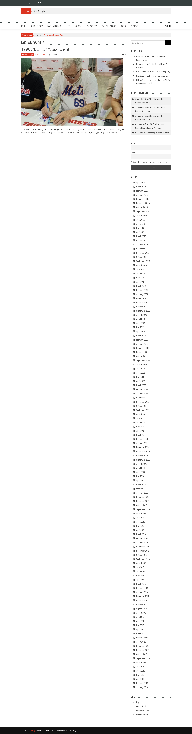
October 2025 (142, 207)
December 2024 (142, 248)
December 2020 (143, 447)
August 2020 (141, 464)
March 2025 (141, 236)
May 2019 (140, 526)
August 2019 (141, 513)
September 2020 (143, 459)
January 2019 (142, 542)
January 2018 (142, 592)
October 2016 (141, 654)
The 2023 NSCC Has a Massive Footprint (45, 49)
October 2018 (141, 555)
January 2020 (142, 492)
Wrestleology (109, 26)
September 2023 (143, 310)
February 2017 (142, 637)
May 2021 (140, 426)
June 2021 (140, 422)
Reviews (134, 26)
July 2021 (140, 418)
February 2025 (142, 240)
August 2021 (141, 414)
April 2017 (140, 629)
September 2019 (143, 509)
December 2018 (142, 546)
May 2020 (140, 476)
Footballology (74, 26)
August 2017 (141, 612)
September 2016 (143, 658)
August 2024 (141, 265)
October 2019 (141, 505)
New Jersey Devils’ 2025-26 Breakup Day (153, 71)
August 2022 (141, 364)
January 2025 (142, 244)
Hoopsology (91, 26)
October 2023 (142, 306)
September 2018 (143, 559)
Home (23, 26)
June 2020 (140, 472)
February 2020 (142, 488)
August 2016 (141, 662)
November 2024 (142, 252)
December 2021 (142, 397)
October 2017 (141, 604)
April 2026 (140, 182)
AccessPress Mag (69, 730)
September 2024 (143, 261)
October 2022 (142, 356)
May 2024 (140, 277)
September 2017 (143, 608)
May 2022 (140, 377)
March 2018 (141, 584)
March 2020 (141, 484)
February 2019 (142, 538)
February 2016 (142, 683)
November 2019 (142, 501)
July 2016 (140, 666)
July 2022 (140, 368)
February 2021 (142, 439)
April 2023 (140, 331)
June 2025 (140, 224)
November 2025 (143, 203)
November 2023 (143, 302)
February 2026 (142, 190)
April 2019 (140, 530)
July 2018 (140, 567)
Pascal (138, 132)
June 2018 (140, 571)
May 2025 (140, 228)
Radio (123, 26)
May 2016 (140, 675)
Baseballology (54, 26)
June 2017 (140, 621)
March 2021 (141, 435)
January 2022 (142, 393)
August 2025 (141, 215)
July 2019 (140, 517)
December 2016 (142, 646)
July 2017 (140, 617)
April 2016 (140, 679)
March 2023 (141, 335)
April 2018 (140, 579)
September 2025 (143, 211)
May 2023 (140, 327)
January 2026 (142, 195)
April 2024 (140, 281)
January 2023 (142, 344)
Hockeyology (36, 26)
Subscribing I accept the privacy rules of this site (149, 162)
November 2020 (143, 451)
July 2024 (140, 269)
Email (133, 152)
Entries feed (141, 706)
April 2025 (140, 232)
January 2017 (142, 641)
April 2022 (140, 381)
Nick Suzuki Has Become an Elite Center (152, 75)
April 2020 (140, 480)
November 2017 (142, 600)
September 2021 (143, 410)
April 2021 (140, 430)
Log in (138, 702)
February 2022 (142, 389)
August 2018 (141, 563)
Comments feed (142, 710)
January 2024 (142, 294)
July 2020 (140, 468)
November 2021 (142, 401)
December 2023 (142, 298)
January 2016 (142, 687)
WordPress (50, 730)
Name (133, 143)
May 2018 (140, 575)
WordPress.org (142, 714)
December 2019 (142, 497)
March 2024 (141, 286)
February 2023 (142, 339)
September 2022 (143, 360)
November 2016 (142, 650)
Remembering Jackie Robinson (156, 132)
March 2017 (141, 633)
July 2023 (140, 319)
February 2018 (142, 588)
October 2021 (141, 406)
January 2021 (142, 443)
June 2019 (140, 521)
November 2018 (142, 550)
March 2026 (141, 186)
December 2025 (142, 199)
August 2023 (141, 315)
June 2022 (140, 372)
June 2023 (140, 323)
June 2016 (140, 670)
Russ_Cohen (41, 54)
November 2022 (143, 352)
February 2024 (142, 290)
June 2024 (140, 273)
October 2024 (141, 257)
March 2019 (141, 534)
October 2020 (142, 455)
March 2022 (141, 385)
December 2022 (142, 348)
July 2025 (140, 219)
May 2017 (140, 625)
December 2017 (142, 596)
